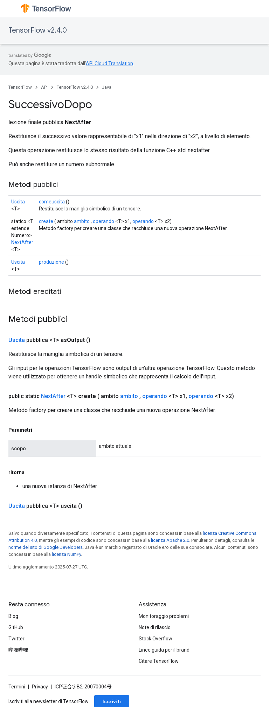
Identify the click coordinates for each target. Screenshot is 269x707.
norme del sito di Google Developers (45, 547)
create (46, 221)
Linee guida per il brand (164, 650)
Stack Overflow (155, 638)
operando (103, 221)
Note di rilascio (155, 627)
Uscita (18, 201)
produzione (51, 262)
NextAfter (22, 242)
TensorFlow (20, 87)
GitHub (15, 627)
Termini (16, 686)
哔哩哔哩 (18, 650)
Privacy (40, 686)
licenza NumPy (66, 554)
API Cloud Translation (109, 63)
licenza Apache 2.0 (170, 540)
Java (106, 87)
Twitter (16, 638)
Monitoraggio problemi (164, 616)
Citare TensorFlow (159, 661)
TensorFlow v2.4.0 (37, 30)
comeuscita (52, 201)
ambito (82, 221)
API (44, 87)
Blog (13, 616)
